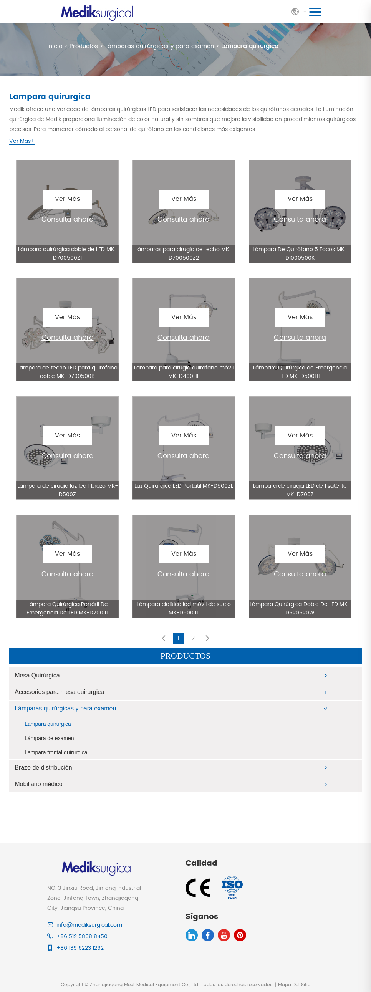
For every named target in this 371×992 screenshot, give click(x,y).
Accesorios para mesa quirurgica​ (59, 691)
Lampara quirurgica (249, 46)
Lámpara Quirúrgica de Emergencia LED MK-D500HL (300, 372)
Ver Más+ (22, 141)
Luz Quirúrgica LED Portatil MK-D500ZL (183, 486)
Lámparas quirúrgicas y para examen (159, 46)
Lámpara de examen (49, 738)
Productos (84, 46)
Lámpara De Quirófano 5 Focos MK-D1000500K (300, 253)
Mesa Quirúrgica (37, 675)
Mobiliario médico (39, 783)
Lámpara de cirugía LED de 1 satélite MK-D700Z (300, 490)
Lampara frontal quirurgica (56, 752)
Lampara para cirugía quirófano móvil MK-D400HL (184, 372)
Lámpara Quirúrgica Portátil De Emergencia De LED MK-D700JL (67, 608)
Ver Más (67, 198)
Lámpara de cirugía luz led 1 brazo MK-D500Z (67, 490)
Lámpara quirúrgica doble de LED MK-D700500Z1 (67, 253)
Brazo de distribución (43, 767)
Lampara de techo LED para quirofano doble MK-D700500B (67, 372)
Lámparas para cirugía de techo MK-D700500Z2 (183, 253)
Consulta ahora (67, 219)
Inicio (55, 46)
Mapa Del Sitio (294, 984)
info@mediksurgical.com (89, 924)
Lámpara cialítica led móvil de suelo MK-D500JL (184, 608)
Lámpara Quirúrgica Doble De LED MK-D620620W (300, 608)
